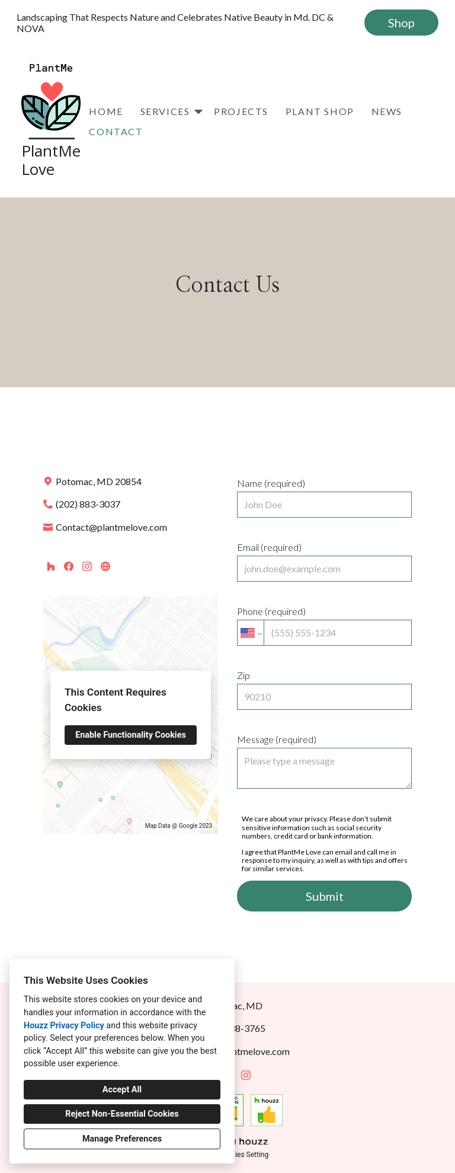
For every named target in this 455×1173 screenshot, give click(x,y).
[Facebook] (69, 566)
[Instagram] (86, 566)
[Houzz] (50, 566)
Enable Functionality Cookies (130, 735)
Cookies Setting (244, 1154)
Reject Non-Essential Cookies (121, 1114)
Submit (325, 896)
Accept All (122, 1090)
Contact (116, 131)
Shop (401, 22)
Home (106, 111)
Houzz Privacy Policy (64, 1026)
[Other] (105, 566)
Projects (241, 111)
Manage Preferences (122, 1139)
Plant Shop (320, 111)
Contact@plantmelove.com (111, 527)
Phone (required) (324, 625)
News (386, 111)
